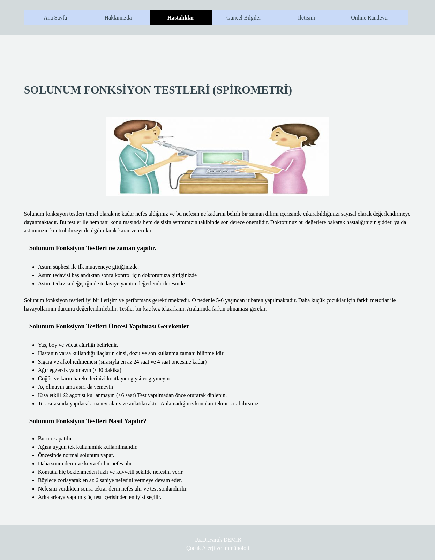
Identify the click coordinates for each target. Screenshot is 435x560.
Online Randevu (369, 18)
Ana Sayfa (55, 18)
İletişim (306, 18)
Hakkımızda (118, 18)
